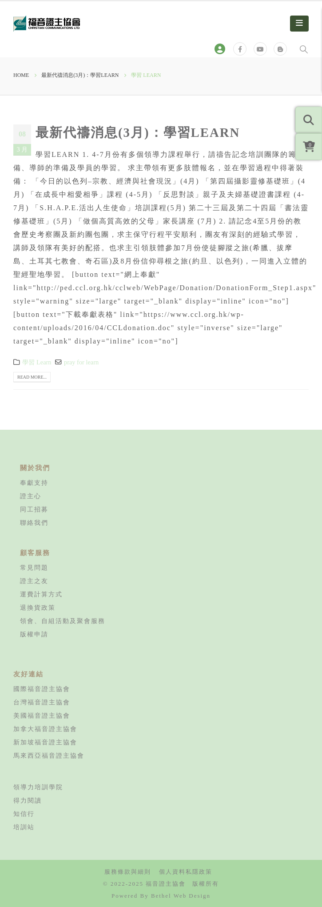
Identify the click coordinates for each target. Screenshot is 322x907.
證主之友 (34, 580)
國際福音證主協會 (41, 688)
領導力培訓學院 (38, 787)
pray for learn (81, 362)
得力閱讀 (27, 800)
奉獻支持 (34, 482)
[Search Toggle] (304, 49)
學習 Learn (36, 362)
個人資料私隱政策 (185, 871)
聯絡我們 (34, 522)
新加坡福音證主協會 (45, 742)
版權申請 (34, 634)
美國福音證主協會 (41, 715)
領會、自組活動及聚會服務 (62, 620)
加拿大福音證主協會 (45, 728)
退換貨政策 (38, 607)
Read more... (32, 377)
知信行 (24, 813)
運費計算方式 (41, 594)
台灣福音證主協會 (41, 702)
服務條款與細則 (127, 871)
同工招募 (34, 509)
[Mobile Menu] (299, 24)
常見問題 (34, 567)
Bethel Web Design (181, 895)
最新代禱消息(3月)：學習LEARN (138, 132)
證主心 (30, 495)
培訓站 (24, 827)
